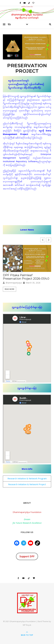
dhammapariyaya (14, 283)
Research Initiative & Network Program (27, 478)
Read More (9, 289)
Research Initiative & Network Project (27, 484)
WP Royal (27, 625)
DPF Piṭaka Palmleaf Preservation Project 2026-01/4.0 (26, 276)
